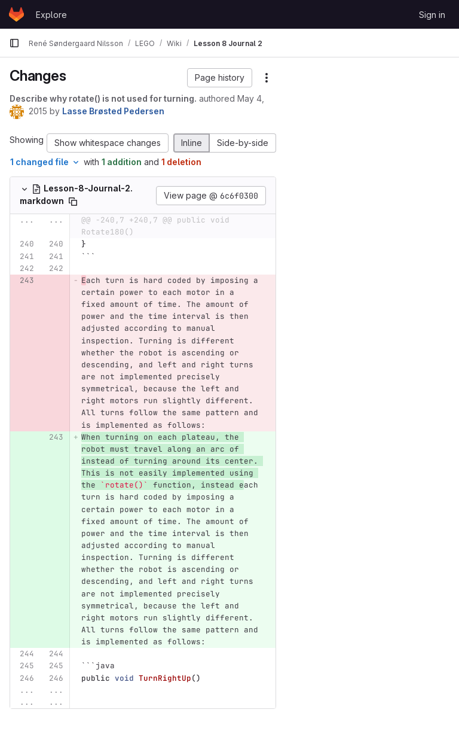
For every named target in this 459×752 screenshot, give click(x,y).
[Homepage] (16, 14)
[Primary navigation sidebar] (14, 43)
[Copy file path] (73, 201)
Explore (51, 15)
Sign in (432, 15)
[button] (219, 77)
